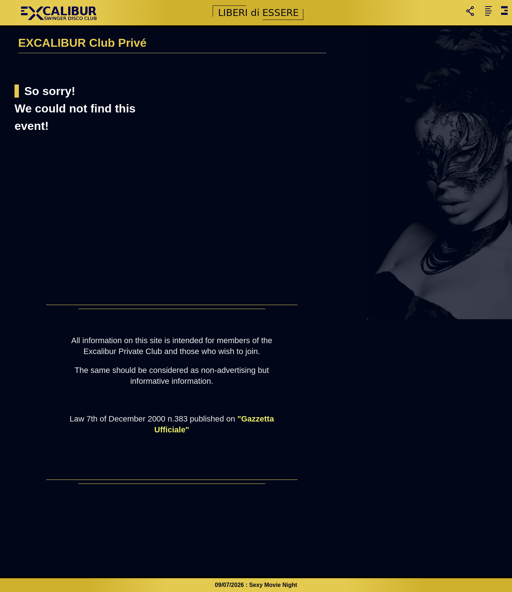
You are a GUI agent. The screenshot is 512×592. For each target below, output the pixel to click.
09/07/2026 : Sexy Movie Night (256, 585)
